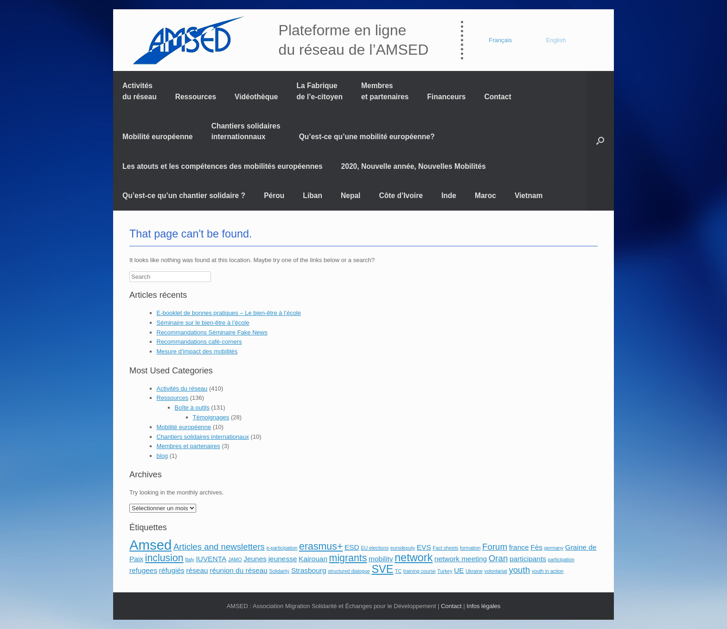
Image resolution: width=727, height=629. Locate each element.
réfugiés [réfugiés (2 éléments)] (172, 570)
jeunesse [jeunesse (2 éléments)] (282, 559)
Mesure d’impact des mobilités (197, 351)
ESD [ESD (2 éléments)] (351, 547)
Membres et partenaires (384, 91)
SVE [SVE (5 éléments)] (382, 569)
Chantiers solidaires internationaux (203, 436)
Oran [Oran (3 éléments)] (498, 558)
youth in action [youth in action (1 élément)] (548, 571)
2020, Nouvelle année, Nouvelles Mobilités (413, 166)
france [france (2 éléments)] (519, 547)
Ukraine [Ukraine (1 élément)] (474, 571)
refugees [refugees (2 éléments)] (143, 570)
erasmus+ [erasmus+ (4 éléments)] (321, 546)
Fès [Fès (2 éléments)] (536, 547)
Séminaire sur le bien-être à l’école (203, 322)
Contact (498, 97)
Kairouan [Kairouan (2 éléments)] (313, 559)
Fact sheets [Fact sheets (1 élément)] (445, 548)
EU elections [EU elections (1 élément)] (375, 548)
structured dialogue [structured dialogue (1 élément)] (349, 571)
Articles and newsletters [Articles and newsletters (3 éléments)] (219, 547)
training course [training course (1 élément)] (419, 571)
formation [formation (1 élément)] (470, 548)
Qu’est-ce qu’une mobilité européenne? (367, 137)
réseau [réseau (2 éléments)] (197, 570)
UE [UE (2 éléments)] (459, 570)
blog (162, 455)
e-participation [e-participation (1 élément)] (282, 548)
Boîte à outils (192, 407)
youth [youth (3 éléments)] (519, 570)
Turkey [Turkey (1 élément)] (444, 571)
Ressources (195, 97)
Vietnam (528, 195)
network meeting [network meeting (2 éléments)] (460, 559)
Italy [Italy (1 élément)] (189, 559)
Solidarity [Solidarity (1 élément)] (279, 571)
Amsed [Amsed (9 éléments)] (150, 544)
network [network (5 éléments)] (414, 558)
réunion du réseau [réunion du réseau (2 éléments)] (239, 570)
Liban (312, 195)
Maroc (485, 195)
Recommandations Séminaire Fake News (212, 332)
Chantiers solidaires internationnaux (246, 131)
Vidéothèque (256, 97)
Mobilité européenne (157, 137)
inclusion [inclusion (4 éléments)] (164, 558)
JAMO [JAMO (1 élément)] (235, 559)
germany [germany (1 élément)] (553, 548)
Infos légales (483, 606)
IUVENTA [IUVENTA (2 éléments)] (211, 559)
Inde (448, 195)
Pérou (274, 195)
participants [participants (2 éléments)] (528, 559)
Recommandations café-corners (199, 341)
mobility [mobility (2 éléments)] (381, 559)
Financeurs (446, 97)
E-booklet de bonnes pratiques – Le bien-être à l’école (229, 312)
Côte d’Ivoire (400, 195)
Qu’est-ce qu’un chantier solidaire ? (183, 195)
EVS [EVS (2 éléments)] (424, 547)
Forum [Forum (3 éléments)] (494, 547)
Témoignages (211, 417)
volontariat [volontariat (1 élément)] (496, 571)
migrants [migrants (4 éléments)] (348, 558)
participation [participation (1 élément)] (561, 559)
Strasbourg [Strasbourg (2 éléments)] (308, 570)
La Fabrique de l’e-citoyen (319, 91)
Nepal (350, 195)
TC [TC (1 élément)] (398, 571)
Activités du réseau (139, 91)
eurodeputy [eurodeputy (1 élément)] (402, 548)
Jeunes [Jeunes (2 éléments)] (255, 559)
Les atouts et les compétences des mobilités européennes (222, 166)
